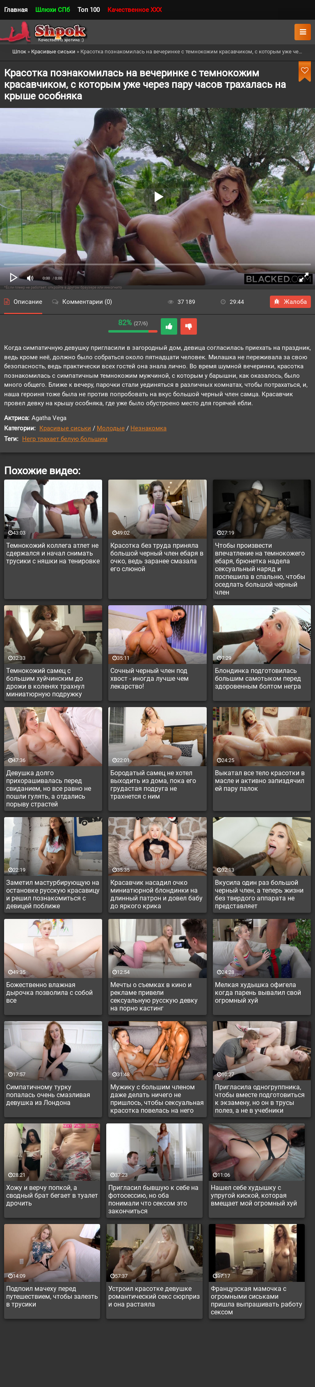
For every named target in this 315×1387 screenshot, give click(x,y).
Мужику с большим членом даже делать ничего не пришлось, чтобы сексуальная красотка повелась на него (157, 1098)
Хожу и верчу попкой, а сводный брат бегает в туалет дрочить (52, 1195)
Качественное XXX (134, 10)
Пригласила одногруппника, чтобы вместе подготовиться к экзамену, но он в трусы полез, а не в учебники (260, 1098)
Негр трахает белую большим (64, 439)
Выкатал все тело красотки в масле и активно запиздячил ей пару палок (260, 780)
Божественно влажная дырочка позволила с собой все (49, 992)
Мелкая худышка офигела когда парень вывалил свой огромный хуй (258, 992)
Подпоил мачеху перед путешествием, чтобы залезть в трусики (52, 1296)
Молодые (111, 428)
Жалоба (290, 301)
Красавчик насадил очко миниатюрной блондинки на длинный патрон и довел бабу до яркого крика (156, 894)
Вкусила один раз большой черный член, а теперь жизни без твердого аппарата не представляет (259, 894)
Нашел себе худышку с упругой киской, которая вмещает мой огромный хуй (254, 1195)
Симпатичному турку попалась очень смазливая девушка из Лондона (48, 1095)
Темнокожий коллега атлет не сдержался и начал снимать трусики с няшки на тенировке (53, 553)
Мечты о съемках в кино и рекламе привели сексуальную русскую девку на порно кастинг (154, 996)
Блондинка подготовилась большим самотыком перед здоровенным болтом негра (258, 678)
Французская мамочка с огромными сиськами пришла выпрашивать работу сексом (256, 1300)
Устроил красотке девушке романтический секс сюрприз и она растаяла (154, 1296)
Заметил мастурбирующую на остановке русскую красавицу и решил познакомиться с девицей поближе (53, 894)
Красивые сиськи (65, 428)
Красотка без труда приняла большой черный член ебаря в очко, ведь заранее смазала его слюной (156, 557)
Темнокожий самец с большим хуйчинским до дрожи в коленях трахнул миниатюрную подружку (45, 682)
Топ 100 (89, 10)
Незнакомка (148, 428)
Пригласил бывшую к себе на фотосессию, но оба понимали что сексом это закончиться (153, 1199)
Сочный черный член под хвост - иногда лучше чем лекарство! (149, 678)
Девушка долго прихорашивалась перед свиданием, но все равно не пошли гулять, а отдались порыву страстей (48, 788)
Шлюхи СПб (52, 10)
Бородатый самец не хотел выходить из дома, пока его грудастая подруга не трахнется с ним (153, 784)
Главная (15, 10)
